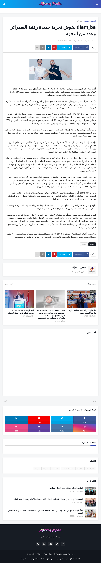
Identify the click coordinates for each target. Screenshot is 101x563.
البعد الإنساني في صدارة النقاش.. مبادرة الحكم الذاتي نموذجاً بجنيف (21, 311)
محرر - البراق (79, 267)
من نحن (50, 558)
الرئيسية (59, 558)
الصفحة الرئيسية (90, 21)
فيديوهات (45, 468)
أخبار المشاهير (90, 468)
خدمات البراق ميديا (67, 468)
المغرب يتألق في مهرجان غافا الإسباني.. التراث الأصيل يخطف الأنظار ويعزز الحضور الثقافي (48, 499)
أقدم (5, 401)
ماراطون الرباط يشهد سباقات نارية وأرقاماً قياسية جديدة (82, 311)
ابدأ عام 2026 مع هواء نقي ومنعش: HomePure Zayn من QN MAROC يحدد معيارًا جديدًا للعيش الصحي (45, 511)
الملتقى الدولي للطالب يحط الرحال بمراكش (66, 488)
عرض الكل (9, 284)
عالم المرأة (55, 468)
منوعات (79, 21)
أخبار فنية (79, 468)
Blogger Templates (45, 554)
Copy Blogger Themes (65, 554)
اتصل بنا (24, 558)
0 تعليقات (61, 40)
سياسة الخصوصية (37, 558)
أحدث (95, 401)
